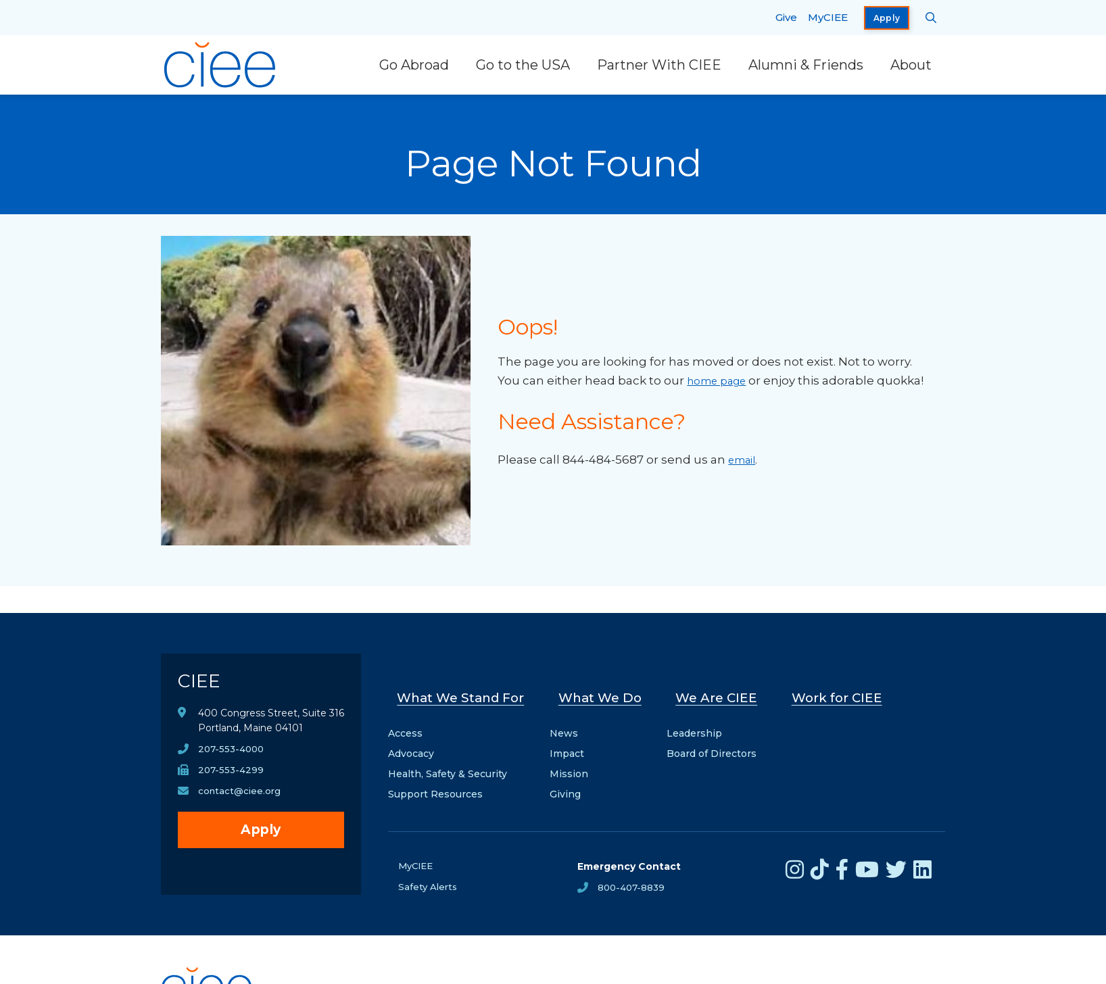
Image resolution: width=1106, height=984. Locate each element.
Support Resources (435, 782)
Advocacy (411, 741)
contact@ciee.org (241, 801)
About (911, 65)
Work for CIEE (831, 692)
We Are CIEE (716, 692)
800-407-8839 (633, 876)
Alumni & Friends (805, 65)
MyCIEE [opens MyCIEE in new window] (828, 17)
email (744, 469)
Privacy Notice (477, 976)
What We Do (603, 692)
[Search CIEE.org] (931, 17)
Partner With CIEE (659, 65)
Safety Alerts (429, 876)
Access (405, 721)
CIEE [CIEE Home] (204, 685)
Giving (569, 782)
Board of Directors (714, 741)
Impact (571, 741)
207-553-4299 (232, 779)
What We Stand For (463, 692)
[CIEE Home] (222, 65)
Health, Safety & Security (447, 762)
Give (786, 17)
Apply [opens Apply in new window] (886, 18)
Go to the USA (523, 65)
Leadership (696, 721)
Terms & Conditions (574, 976)
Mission (573, 762)
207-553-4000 (233, 758)
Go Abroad (414, 65)
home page (721, 371)
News (568, 721)
